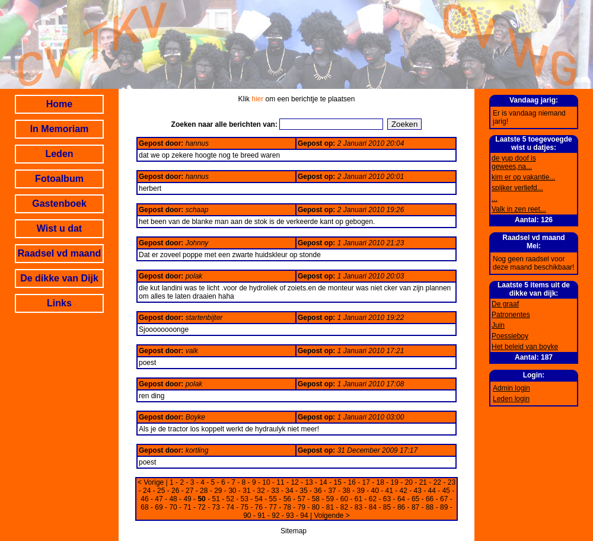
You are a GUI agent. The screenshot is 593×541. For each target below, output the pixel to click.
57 (301, 499)
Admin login (511, 388)
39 (360, 490)
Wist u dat (59, 228)
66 (429, 499)
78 (287, 507)
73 (215, 507)
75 (244, 507)
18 (380, 482)
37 (332, 490)
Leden (59, 154)
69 (158, 507)
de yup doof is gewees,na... (514, 162)
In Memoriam (59, 129)
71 (187, 507)
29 (218, 490)
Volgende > (331, 515)
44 (432, 490)
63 (387, 499)
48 (173, 499)
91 (261, 515)
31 (246, 490)
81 (330, 507)
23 (451, 482)
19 (394, 482)
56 (287, 499)
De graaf (505, 304)
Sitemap (293, 531)
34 (289, 490)
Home (59, 104)
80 (316, 507)
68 (144, 507)
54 (259, 499)
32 (260, 490)
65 (415, 499)
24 (147, 490)
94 (304, 515)
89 (444, 507)
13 (309, 482)
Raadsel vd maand (59, 253)
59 (330, 499)
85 (387, 507)
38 (346, 490)
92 (275, 515)
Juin (498, 325)
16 (352, 482)
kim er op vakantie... (523, 177)
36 (317, 490)
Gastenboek (59, 204)
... (495, 198)
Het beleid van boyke (525, 346)
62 (373, 499)
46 (144, 499)
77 (273, 507)
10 (266, 482)
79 (301, 507)
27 (189, 490)
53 (244, 499)
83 (358, 507)
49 (187, 499)
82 (344, 507)
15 (337, 482)
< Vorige (151, 482)
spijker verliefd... (517, 188)
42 (403, 490)
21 (423, 482)
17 (366, 482)
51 (215, 499)
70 (173, 507)
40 (374, 490)
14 (323, 482)
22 (437, 482)
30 (232, 490)
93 (290, 515)
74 (230, 507)
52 (230, 499)
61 (358, 499)
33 (275, 490)
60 (344, 499)
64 (401, 499)
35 (303, 490)
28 (204, 490)
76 (259, 507)
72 (201, 507)
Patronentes (511, 314)
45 (446, 490)
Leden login (511, 399)
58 (316, 499)
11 (280, 482)
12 (294, 482)
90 (247, 515)
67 (444, 499)
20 (409, 482)
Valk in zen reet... (519, 209)
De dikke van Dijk (59, 278)
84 (373, 507)
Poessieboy (510, 336)
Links (59, 303)
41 (389, 490)
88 (429, 507)
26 (175, 490)
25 (161, 490)
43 (418, 490)
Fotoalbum (59, 179)
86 (401, 507)
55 (273, 499)
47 (158, 499)
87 (415, 507)
